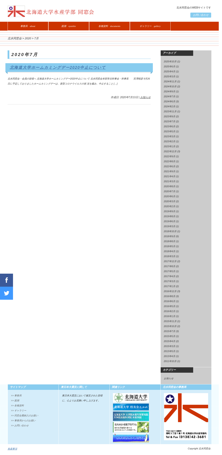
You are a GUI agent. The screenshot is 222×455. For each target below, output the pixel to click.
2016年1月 (169, 316)
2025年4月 (169, 71)
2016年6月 (169, 301)
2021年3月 (169, 181)
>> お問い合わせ (20, 425)
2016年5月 (169, 306)
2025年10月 (170, 61)
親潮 (68, 26)
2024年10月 (170, 86)
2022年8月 (169, 161)
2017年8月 (169, 266)
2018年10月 (170, 231)
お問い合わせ (201, 15)
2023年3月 (169, 136)
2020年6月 (169, 196)
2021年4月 (169, 176)
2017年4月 (169, 276)
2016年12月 (170, 291)
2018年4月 (169, 251)
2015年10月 (170, 326)
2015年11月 (170, 321)
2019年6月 (169, 221)
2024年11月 (170, 81)
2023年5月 (169, 131)
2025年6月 (169, 66)
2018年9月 (169, 236)
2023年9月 (169, 116)
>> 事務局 (16, 395)
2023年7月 (169, 121)
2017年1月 (169, 286)
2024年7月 (169, 96)
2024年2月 (169, 106)
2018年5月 (169, 246)
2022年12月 (170, 151)
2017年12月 (170, 261)
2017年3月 (169, 281)
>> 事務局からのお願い (23, 420)
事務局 (27, 26)
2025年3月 (169, 76)
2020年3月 (169, 201)
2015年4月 (169, 341)
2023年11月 (170, 111)
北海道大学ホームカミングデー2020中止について (58, 67)
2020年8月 (169, 186)
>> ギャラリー (18, 410)
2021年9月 (169, 171)
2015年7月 (169, 331)
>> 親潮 (15, 400)
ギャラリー (150, 26)
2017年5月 (169, 271)
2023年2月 (169, 141)
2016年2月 (169, 311)
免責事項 (12, 448)
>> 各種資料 (17, 405)
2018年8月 (169, 241)
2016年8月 (169, 296)
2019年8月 (169, 216)
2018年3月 (169, 256)
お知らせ (145, 97)
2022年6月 (169, 166)
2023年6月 (169, 126)
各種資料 (109, 26)
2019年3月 (169, 226)
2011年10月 (170, 361)
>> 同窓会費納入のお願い (24, 415)
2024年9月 (169, 91)
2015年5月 (169, 336)
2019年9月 (169, 211)
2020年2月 (169, 206)
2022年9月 (169, 156)
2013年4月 (169, 356)
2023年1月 (169, 146)
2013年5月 (169, 351)
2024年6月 (169, 101)
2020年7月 (169, 191)
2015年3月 (169, 346)
